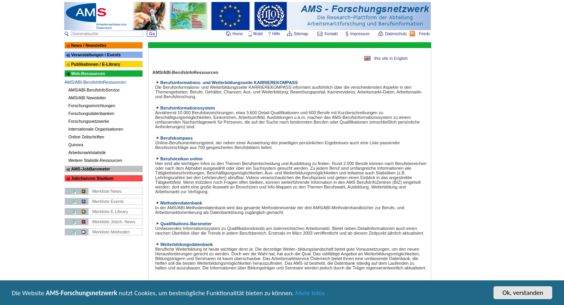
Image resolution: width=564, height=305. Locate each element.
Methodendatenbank (178, 203)
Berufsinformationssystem (185, 108)
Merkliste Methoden (111, 232)
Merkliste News (107, 191)
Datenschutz (396, 34)
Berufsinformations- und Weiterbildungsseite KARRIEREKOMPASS (226, 82)
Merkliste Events (108, 201)
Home (237, 34)
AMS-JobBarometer (90, 169)
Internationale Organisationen (96, 129)
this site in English (391, 58)
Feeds (425, 34)
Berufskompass (174, 138)
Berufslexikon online (178, 158)
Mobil (258, 34)
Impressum (360, 34)
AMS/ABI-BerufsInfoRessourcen (95, 82)
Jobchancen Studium (92, 178)
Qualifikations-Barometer (183, 223)
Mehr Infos (310, 294)
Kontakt (331, 34)
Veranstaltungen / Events (96, 54)
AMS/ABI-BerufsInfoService (94, 90)
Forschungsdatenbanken (91, 113)
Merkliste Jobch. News (114, 221)
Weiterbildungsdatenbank (184, 244)
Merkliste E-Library (110, 211)
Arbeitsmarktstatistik (87, 152)
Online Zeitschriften (87, 137)
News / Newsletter (89, 45)
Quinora (76, 144)
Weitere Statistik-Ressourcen (95, 160)
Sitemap (301, 34)
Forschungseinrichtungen (92, 105)
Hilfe (276, 34)
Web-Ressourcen (88, 73)
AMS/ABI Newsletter (88, 97)
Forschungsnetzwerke (89, 121)
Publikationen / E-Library (95, 64)
